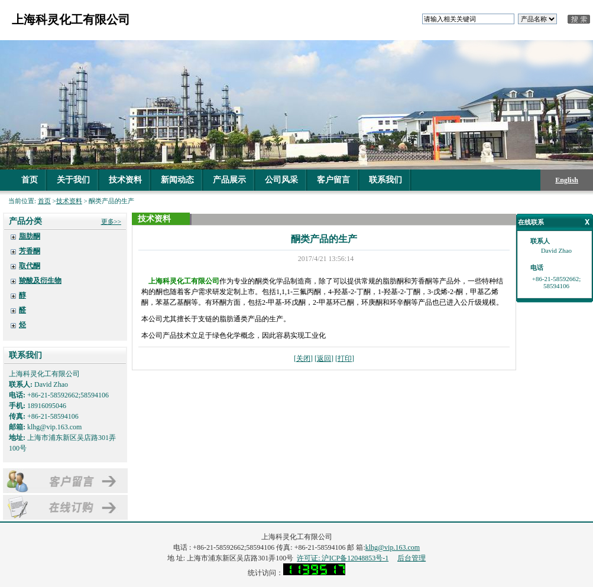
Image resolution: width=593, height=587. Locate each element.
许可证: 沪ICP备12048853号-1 (342, 558)
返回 (324, 358)
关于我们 (73, 179)
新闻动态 (177, 179)
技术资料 (125, 179)
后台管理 (411, 558)
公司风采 (281, 179)
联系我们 (385, 179)
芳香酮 (29, 251)
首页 (29, 179)
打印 (345, 358)
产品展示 (229, 179)
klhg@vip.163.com (392, 547)
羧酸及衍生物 (40, 280)
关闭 (303, 358)
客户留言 (333, 179)
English (566, 180)
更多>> (111, 221)
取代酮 (29, 266)
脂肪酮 (29, 236)
